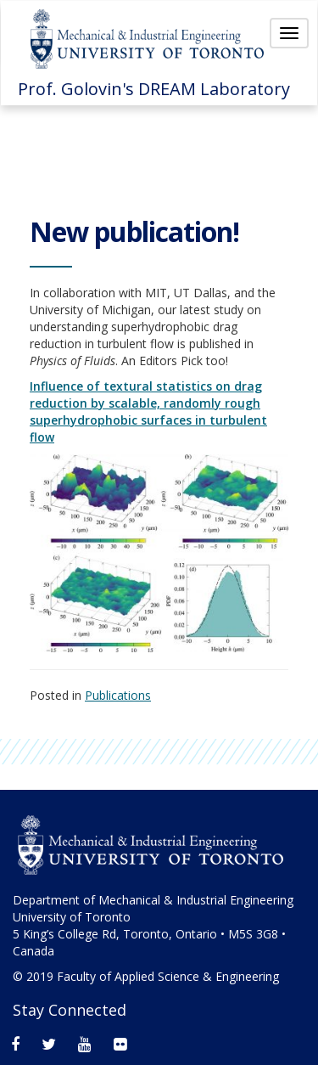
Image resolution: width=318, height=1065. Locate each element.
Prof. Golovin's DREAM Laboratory (154, 88)
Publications (118, 695)
